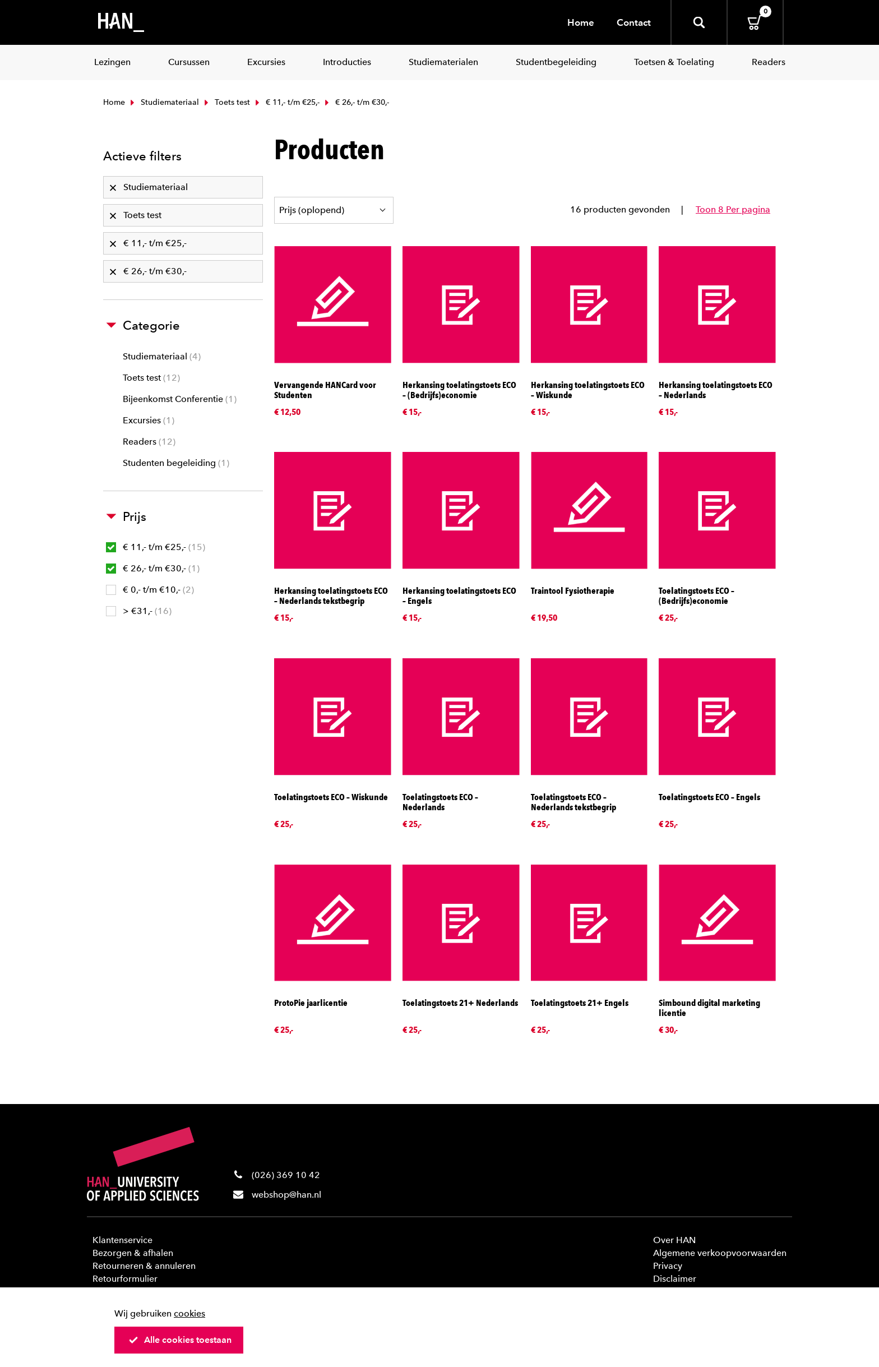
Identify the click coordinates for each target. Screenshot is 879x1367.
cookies (189, 1313)
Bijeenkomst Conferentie (180, 399)
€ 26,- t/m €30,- (153, 568)
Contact (634, 22)
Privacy (667, 1265)
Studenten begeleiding (176, 463)
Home (580, 22)
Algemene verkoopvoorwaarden (720, 1253)
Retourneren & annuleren (144, 1265)
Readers (149, 441)
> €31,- (139, 611)
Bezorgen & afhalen (132, 1253)
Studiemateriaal (163, 102)
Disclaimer (674, 1278)
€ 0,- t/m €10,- (150, 589)
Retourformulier (125, 1278)
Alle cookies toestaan (180, 1339)
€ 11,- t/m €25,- (286, 102)
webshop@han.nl (286, 1194)
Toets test (226, 102)
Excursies (148, 420)
